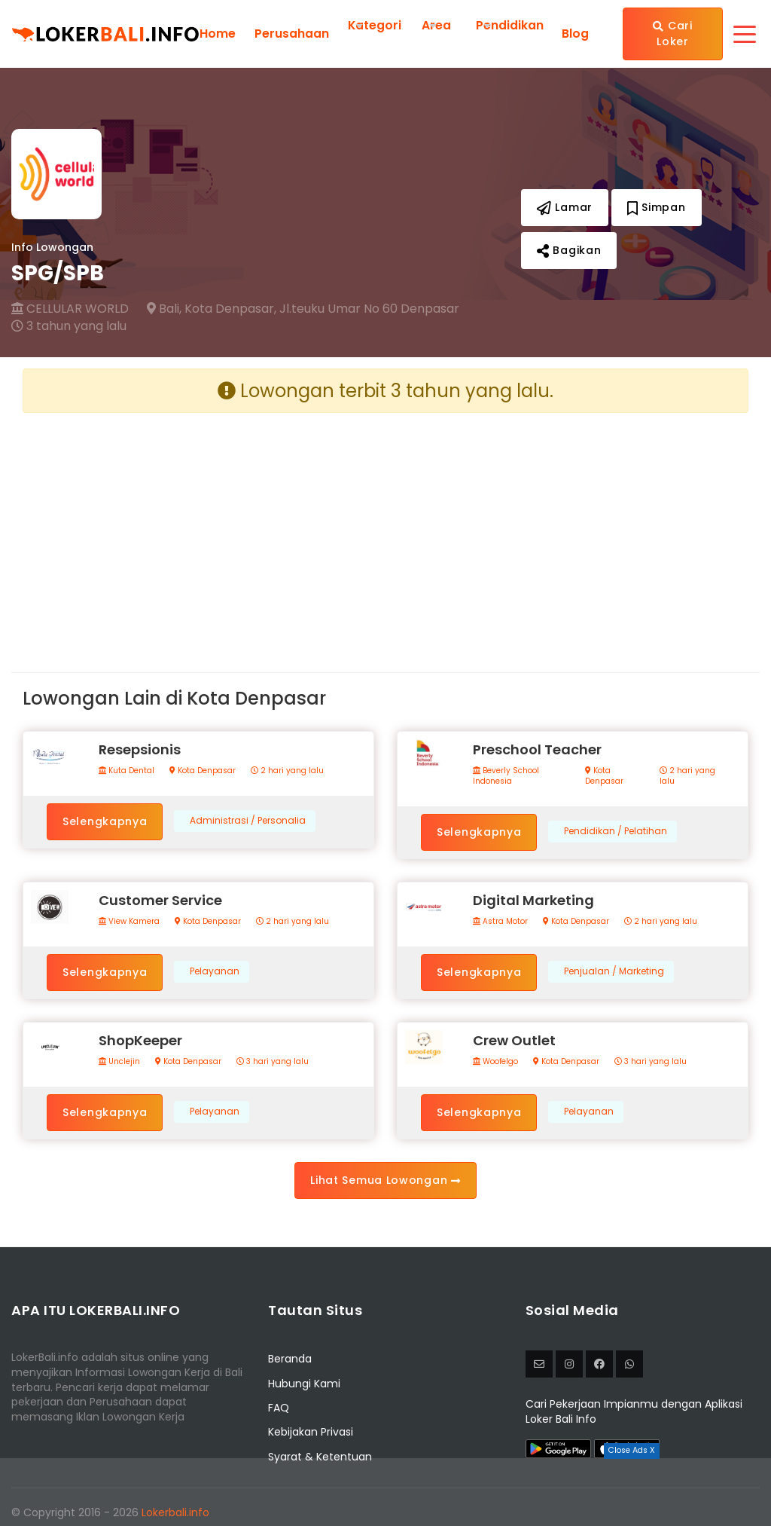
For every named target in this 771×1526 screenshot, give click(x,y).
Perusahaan (291, 34)
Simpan (656, 207)
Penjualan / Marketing (614, 971)
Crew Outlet (514, 1040)
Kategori (375, 25)
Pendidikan (510, 25)
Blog (575, 34)
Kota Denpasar (202, 771)
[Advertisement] (198, 530)
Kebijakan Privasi (310, 1431)
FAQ (278, 1407)
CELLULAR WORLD (70, 309)
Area (437, 25)
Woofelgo (495, 1062)
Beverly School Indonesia (506, 776)
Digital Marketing (533, 900)
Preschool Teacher (537, 749)
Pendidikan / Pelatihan (615, 831)
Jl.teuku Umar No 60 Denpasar (369, 309)
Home (218, 34)
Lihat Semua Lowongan (385, 1180)
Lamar (565, 207)
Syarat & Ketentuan (320, 1456)
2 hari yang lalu (287, 771)
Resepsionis (140, 749)
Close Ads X (631, 1450)
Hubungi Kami (304, 1383)
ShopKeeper (140, 1040)
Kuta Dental (126, 771)
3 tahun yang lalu (68, 326)
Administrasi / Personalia (248, 821)
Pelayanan (214, 971)
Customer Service (160, 900)
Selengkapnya (104, 821)
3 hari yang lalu (272, 1062)
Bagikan (569, 250)
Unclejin (119, 1062)
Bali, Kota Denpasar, (211, 309)
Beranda (290, 1358)
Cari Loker (673, 33)
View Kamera (129, 921)
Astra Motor (500, 921)
